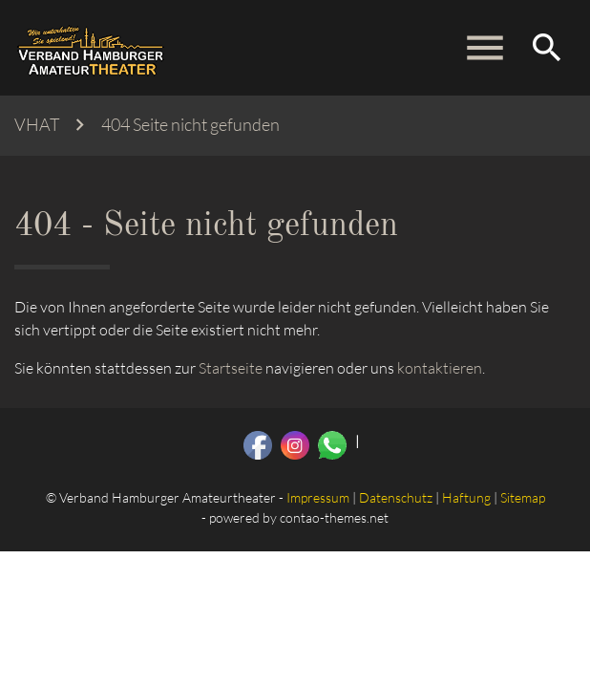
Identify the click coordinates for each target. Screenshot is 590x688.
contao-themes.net (334, 517)
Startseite (231, 367)
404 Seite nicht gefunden (190, 125)
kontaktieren (439, 367)
